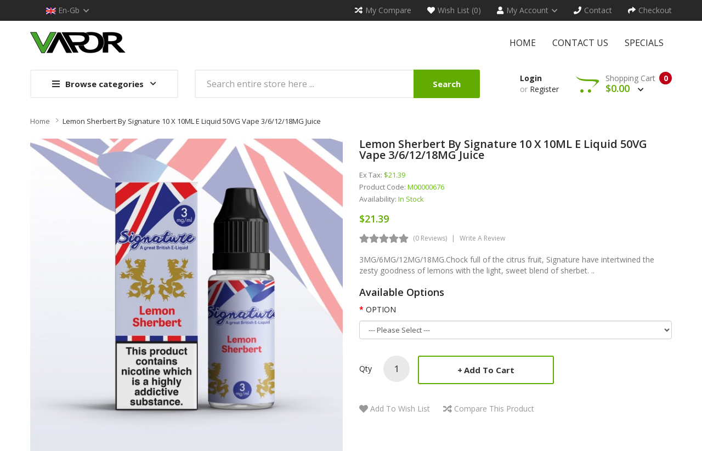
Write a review (482, 238)
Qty (365, 368)
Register (544, 89)
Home (40, 121)
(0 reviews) (430, 238)
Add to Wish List (400, 408)
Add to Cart (489, 369)
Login (531, 78)
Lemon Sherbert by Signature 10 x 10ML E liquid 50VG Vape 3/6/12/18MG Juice (192, 121)
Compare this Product (494, 408)
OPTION (381, 309)
